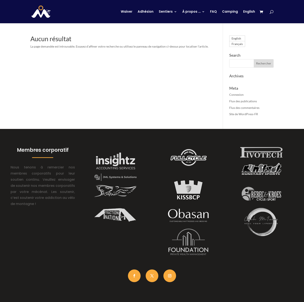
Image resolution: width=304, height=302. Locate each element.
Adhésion (145, 12)
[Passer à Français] (237, 44)
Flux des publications (243, 101)
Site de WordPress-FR (243, 114)
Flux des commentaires (244, 107)
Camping (230, 12)
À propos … (191, 12)
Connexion (236, 94)
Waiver (126, 12)
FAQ (213, 12)
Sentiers (166, 12)
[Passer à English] (249, 16)
